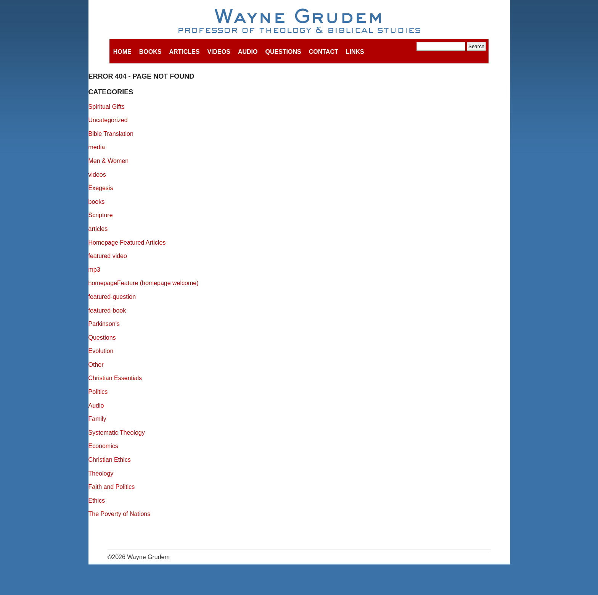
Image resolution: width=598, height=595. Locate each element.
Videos (218, 51)
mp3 (94, 269)
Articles (184, 51)
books (96, 201)
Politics (98, 392)
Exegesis (100, 188)
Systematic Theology (116, 432)
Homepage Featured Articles (127, 242)
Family (97, 419)
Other (96, 364)
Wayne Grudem (299, 21)
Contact (323, 51)
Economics (103, 446)
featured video (107, 256)
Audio (248, 51)
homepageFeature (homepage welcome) (143, 283)
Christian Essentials (115, 378)
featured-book (107, 310)
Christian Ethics (109, 459)
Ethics (96, 500)
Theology (101, 473)
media (96, 147)
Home (122, 51)
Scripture (100, 215)
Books (150, 51)
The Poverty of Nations (119, 514)
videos (97, 174)
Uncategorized (108, 120)
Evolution (101, 351)
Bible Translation (110, 134)
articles (98, 229)
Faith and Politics (111, 487)
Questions (283, 51)
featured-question (112, 296)
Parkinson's (104, 324)
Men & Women (108, 161)
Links (355, 51)
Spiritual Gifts (106, 106)
